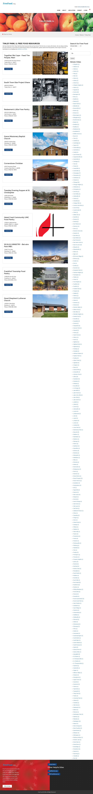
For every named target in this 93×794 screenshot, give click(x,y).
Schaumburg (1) (77, 612)
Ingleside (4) (76, 362)
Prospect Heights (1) (78, 559)
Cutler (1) (75, 212)
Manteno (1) (76, 439)
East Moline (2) (77, 237)
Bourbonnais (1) (77, 119)
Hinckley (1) (76, 348)
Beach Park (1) (76, 103)
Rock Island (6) (77, 582)
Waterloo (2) (76, 716)
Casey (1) (75, 166)
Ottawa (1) (75, 527)
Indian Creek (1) (77, 360)
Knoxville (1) (76, 385)
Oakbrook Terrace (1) (78, 510)
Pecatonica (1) (76, 536)
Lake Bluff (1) (76, 390)
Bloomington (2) (77, 115)
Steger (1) (75, 670)
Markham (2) (76, 446)
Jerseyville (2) (76, 372)
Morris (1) (75, 471)
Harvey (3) (75, 332)
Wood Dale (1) (76, 742)
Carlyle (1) (75, 152)
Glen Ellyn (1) (76, 311)
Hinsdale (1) (76, 351)
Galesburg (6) (76, 298)
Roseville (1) (76, 596)
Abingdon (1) (76, 64)
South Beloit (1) (77, 638)
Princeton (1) (76, 557)
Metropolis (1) (76, 455)
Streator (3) (76, 675)
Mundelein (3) (76, 483)
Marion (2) (75, 443)
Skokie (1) (75, 631)
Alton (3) (75, 75)
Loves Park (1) (76, 427)
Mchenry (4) (76, 450)
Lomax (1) (75, 422)
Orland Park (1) (77, 522)
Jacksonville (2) (77, 369)
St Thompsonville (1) (78, 658)
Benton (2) (75, 110)
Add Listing (71, 10)
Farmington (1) (76, 274)
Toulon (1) (75, 695)
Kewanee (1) (76, 381)
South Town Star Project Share (17, 82)
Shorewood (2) (76, 624)
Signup (79, 10)
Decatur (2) (76, 219)
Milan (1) (75, 459)
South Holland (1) (77, 642)
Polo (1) (75, 550)
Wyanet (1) (76, 751)
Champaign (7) (76, 173)
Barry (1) (75, 96)
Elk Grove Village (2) (78, 256)
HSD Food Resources (54, 774)
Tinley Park (88, 35)
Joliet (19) (75, 376)
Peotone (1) (76, 540)
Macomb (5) (76, 432)
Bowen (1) (75, 122)
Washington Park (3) (78, 714)
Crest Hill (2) (76, 207)
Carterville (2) (76, 159)
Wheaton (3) (76, 732)
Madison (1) (76, 434)
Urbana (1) (75, 700)
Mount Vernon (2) (77, 480)
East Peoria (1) (76, 240)
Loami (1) (75, 418)
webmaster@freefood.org (83, 6)
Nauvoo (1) (76, 492)
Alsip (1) (75, 73)
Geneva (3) (76, 304)
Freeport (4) (76, 291)
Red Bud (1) (76, 566)
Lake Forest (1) (77, 392)
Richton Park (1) (77, 568)
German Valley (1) (77, 307)
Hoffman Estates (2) (78, 353)
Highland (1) (76, 341)
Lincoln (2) (75, 411)
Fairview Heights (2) (78, 272)
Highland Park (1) (77, 344)
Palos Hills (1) (76, 531)
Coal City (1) (76, 191)
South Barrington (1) (78, 635)
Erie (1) (75, 263)
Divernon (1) (76, 226)
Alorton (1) (75, 71)
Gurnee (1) (76, 323)
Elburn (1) (75, 251)
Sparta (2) (75, 647)
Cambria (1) (76, 140)
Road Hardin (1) (77, 573)
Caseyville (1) (76, 168)
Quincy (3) (75, 561)
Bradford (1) (76, 124)
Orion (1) (75, 520)
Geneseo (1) (76, 302)
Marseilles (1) (76, 448)
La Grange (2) (76, 388)
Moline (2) (75, 464)
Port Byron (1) (76, 554)
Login (85, 10)
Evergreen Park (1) (77, 270)
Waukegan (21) (77, 721)
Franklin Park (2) (77, 288)
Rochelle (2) (76, 577)
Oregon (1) (76, 517)
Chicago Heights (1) (78, 184)
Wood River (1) (77, 744)
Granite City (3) (77, 316)
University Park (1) (77, 698)
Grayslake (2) (76, 321)
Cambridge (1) (76, 143)
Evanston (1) (76, 267)
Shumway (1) (76, 626)
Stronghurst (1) (76, 677)
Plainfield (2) (76, 547)
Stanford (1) (76, 665)
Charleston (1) (76, 177)
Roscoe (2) (76, 594)
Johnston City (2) (77, 374)
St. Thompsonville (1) (78, 663)
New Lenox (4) (76, 494)
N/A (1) (75, 487)
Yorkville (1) (76, 756)
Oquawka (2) (76, 515)
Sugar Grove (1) (77, 679)
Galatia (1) (75, 293)
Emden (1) (75, 261)
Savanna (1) (76, 610)
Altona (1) (75, 78)
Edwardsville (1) (77, 249)
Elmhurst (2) (76, 258)
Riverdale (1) (76, 570)
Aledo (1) (75, 69)
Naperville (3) (76, 490)
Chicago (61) (76, 182)
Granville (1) (76, 318)
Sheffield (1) (76, 614)
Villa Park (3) (76, 705)
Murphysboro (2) (77, 485)
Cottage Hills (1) (77, 203)
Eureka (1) (75, 265)
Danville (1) (76, 217)
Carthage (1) (76, 161)
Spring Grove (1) (77, 649)
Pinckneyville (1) (77, 543)
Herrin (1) (75, 339)
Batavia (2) (76, 101)
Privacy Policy (52, 764)
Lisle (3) (75, 416)
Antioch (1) (76, 82)
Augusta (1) (76, 89)
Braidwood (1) (76, 129)
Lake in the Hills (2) (78, 395)
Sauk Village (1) (77, 607)
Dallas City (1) (76, 214)
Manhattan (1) (76, 436)
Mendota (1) (76, 453)
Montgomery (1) (77, 469)
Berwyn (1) (76, 112)
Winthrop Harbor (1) (78, 737)
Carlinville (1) (76, 150)
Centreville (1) (76, 170)
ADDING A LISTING (22, 49)
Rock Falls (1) (76, 580)
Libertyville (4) (76, 409)
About (64, 10)
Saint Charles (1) (77, 603)
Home (58, 10)
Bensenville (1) (76, 108)
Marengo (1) (76, 441)
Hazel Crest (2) (77, 335)
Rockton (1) (76, 587)
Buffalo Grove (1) (77, 133)
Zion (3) (75, 758)
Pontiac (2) (76, 552)
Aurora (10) (76, 92)
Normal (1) (75, 499)
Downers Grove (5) (77, 230)
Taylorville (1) (76, 688)
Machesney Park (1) (78, 429)
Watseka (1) (76, 719)
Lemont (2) (76, 406)
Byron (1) (75, 136)
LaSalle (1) (76, 402)
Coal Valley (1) (76, 193)
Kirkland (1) (76, 383)
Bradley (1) (76, 126)
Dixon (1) (75, 228)
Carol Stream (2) (77, 154)
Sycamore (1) (76, 684)
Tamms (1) (75, 686)
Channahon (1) (76, 175)
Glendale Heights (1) (78, 314)
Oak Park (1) (76, 508)
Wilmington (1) (76, 735)
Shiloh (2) (75, 621)
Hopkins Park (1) (77, 355)
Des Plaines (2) (77, 224)
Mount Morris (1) (77, 476)
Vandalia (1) (76, 702)
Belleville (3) (76, 106)
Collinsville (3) (76, 196)
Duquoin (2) (76, 233)
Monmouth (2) (76, 466)
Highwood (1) (76, 346)
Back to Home (7, 34)
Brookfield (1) (76, 131)
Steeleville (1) (76, 668)
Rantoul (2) (76, 564)
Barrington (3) (76, 94)
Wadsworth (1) (76, 707)
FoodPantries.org (53, 771)
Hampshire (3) (76, 325)
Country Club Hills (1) (78, 205)
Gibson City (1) (76, 309)
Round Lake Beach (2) (78, 598)
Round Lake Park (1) (78, 601)
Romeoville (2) (76, 591)
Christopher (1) (76, 189)
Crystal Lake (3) (77, 210)
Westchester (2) (77, 730)
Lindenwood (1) (77, 413)
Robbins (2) (76, 575)
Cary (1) (75, 163)
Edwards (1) (76, 247)
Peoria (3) (75, 538)
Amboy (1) (75, 80)
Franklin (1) (76, 286)
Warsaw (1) (76, 712)
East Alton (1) (76, 235)
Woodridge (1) (76, 746)
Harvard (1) (76, 330)
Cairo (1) (75, 138)
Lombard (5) (76, 425)
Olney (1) (75, 513)
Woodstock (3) (76, 749)
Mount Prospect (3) (77, 478)
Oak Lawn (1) (76, 506)
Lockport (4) (76, 420)
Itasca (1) (75, 367)
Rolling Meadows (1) (78, 589)
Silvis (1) (75, 628)
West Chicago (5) (77, 725)
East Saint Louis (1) (78, 242)
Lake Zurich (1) (77, 399)
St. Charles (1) (76, 661)
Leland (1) (75, 404)
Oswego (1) (76, 524)
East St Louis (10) (77, 244)
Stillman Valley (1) (77, 672)
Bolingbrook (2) (77, 117)
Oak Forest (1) (76, 503)
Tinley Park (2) (76, 693)
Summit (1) (76, 682)
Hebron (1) (75, 337)
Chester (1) (76, 180)
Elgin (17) (75, 254)
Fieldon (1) (75, 277)
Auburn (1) (75, 87)
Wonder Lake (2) (77, 739)
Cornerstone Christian (13, 163)
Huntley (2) (76, 358)
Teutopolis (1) (76, 691)
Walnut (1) (75, 709)
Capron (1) (75, 145)
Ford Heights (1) (77, 281)
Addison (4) (76, 66)
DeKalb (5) (75, 221)
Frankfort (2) (76, 284)
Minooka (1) (76, 462)
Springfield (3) (76, 654)
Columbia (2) (76, 200)
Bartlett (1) (75, 99)
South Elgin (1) (76, 640)
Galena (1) (75, 295)
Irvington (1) (76, 365)
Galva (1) (75, 300)
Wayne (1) (75, 723)
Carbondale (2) (76, 147)
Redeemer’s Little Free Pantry (16, 109)
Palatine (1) (76, 529)
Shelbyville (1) (76, 617)
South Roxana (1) (77, 645)
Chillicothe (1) (76, 187)
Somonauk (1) (76, 633)
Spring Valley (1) (77, 651)
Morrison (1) (76, 473)
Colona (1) (75, 198)
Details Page (8, 68)
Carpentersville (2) (77, 156)
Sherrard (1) (76, 619)
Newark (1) (76, 496)
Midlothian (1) (76, 457)
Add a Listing (7, 786)
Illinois (81, 35)
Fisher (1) (75, 279)
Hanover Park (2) (77, 328)
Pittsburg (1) (76, 545)
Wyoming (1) (76, 753)
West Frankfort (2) (77, 728)
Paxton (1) (75, 533)
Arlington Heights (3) (78, 85)
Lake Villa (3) (76, 397)
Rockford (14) (76, 584)
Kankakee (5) (76, 378)
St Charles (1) (76, 656)
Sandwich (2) (76, 605)
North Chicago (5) (77, 501)
